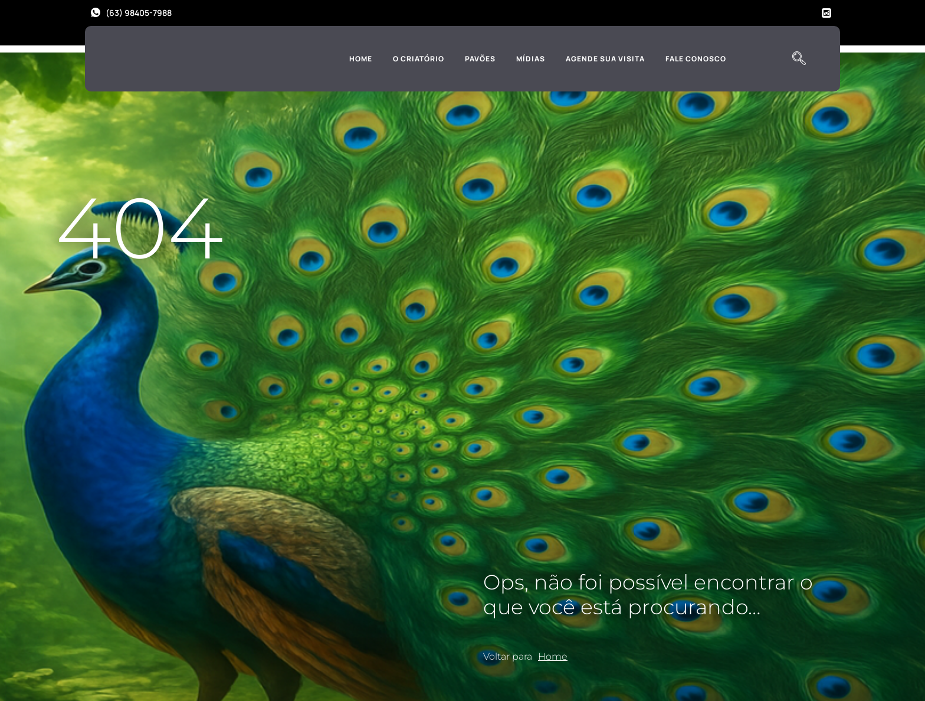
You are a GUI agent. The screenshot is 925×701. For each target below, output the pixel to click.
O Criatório (418, 59)
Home (360, 59)
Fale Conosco (695, 59)
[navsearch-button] (799, 59)
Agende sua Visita (605, 59)
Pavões (480, 59)
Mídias (530, 59)
